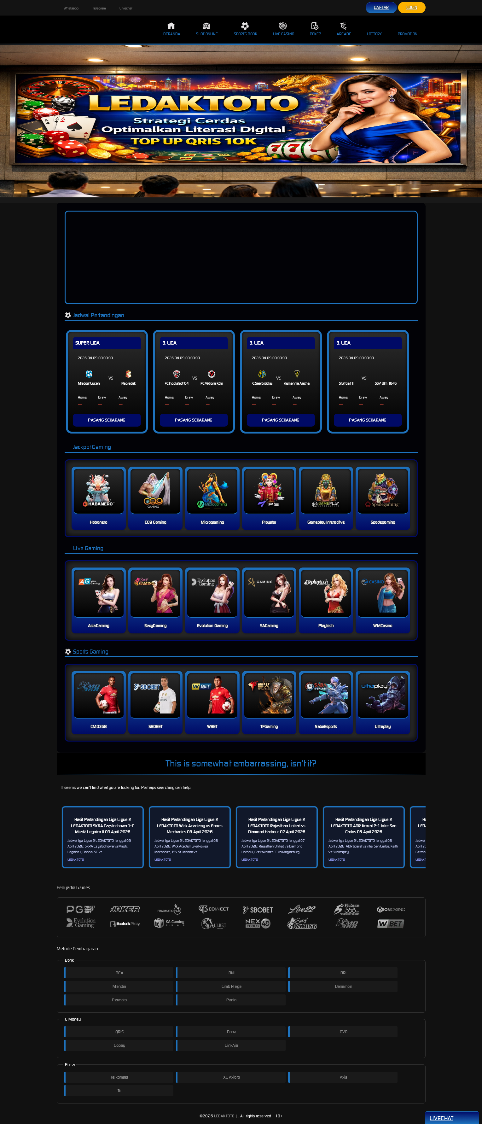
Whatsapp (68, 8)
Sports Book (245, 29)
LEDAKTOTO (224, 1116)
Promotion (408, 29)
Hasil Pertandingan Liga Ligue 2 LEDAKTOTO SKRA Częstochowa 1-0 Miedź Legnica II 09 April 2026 (102, 826)
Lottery (374, 29)
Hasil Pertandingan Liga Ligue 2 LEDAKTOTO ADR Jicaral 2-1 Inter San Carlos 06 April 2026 (364, 826)
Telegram (95, 8)
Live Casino (283, 29)
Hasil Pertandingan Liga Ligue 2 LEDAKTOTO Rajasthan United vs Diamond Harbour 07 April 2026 (276, 826)
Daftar (381, 7)
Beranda (172, 29)
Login (411, 7)
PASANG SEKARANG (106, 420)
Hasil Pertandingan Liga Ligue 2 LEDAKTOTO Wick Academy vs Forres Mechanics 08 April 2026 (189, 826)
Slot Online (207, 29)
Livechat (122, 8)
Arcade (344, 29)
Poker (315, 29)
